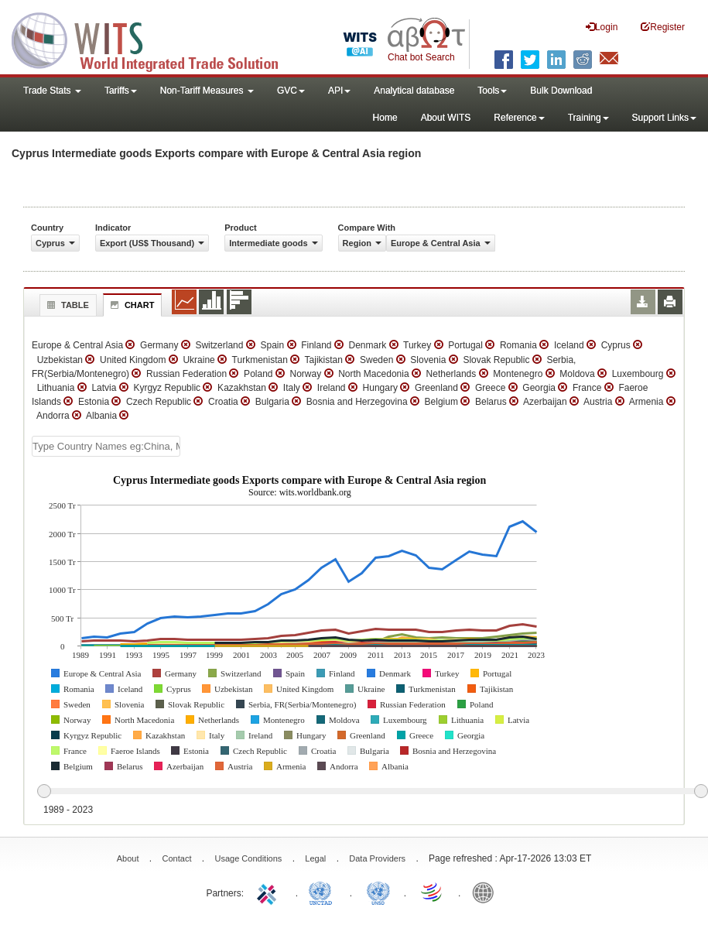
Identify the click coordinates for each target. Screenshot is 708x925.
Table (66, 305)
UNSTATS (378, 891)
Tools (492, 90)
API (339, 90)
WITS (155, 38)
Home (385, 117)
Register (663, 27)
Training (588, 117)
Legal (315, 858)
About (128, 858)
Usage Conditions (248, 858)
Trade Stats (52, 90)
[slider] (372, 791)
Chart (131, 305)
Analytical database (414, 90)
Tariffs (120, 90)
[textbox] (106, 446)
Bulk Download (561, 90)
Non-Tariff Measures (207, 90)
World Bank (486, 891)
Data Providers (377, 858)
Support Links (664, 117)
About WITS (446, 117)
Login (601, 27)
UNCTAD (323, 891)
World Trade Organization (432, 891)
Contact (177, 858)
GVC (291, 90)
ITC (269, 891)
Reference (519, 117)
